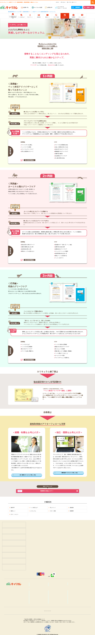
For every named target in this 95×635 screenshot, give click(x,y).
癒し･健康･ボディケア (55, 582)
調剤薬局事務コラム (73, 612)
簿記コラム (32, 621)
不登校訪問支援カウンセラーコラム (57, 601)
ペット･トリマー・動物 (55, 587)
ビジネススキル (33, 587)
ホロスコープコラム (73, 630)
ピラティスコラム (34, 607)
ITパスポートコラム (34, 628)
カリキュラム (53, 11)
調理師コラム (53, 610)
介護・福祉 (71, 585)
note (70, 576)
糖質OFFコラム (72, 610)
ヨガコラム (71, 604)
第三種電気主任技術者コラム (37, 625)
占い (31, 591)
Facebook (22, 576)
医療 (31, 585)
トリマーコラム (53, 628)
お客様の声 (49, 7)
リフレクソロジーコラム (35, 604)
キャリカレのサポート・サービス (62, 7)
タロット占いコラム (54, 630)
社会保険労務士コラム (35, 623)
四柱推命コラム (33, 632)
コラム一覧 (32, 595)
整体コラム (71, 600)
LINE (61, 576)
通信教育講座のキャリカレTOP (14, 11)
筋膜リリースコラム (73, 607)
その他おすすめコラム (74, 632)
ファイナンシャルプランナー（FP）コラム (75, 618)
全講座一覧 (25, 7)
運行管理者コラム (54, 623)
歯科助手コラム (33, 614)
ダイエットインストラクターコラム (57, 604)
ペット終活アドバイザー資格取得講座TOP (39, 11)
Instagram (50, 576)
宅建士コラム (53, 621)
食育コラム (32, 610)
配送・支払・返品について (71, 2)
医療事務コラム (53, 612)
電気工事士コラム (73, 623)
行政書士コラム (72, 621)
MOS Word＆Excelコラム (74, 625)
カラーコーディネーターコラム (76, 628)
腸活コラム (52, 607)
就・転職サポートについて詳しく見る (28, 475)
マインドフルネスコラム (74, 597)
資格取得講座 (26, 11)
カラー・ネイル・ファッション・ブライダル (76, 588)
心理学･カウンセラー (35, 582)
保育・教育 (52, 585)
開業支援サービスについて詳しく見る (69, 473)
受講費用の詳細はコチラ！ (37, 492)
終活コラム (71, 614)
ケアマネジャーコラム (55, 617)
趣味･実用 (52, 591)
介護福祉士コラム (34, 617)
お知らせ (57, 2)
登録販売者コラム (34, 612)
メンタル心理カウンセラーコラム (38, 597)
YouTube (41, 576)
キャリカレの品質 (38, 7)
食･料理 (70, 582)
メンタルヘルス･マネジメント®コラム (37, 601)
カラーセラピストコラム (55, 597)
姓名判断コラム (53, 632)
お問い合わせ (63, 2)
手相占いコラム (33, 630)
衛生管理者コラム (54, 625)
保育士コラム (53, 614)
